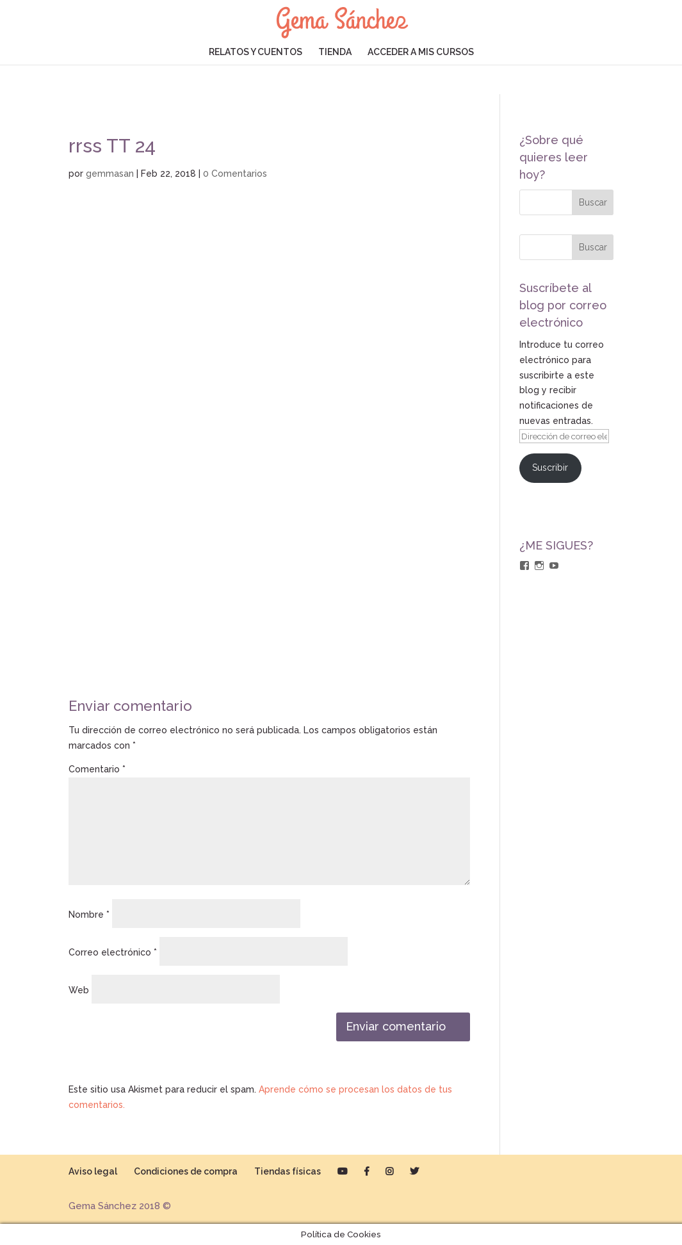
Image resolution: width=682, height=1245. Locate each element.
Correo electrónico (113, 952)
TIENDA (335, 52)
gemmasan (110, 173)
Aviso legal (93, 1171)
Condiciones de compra (186, 1171)
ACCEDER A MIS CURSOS (421, 52)
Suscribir (550, 467)
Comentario (97, 769)
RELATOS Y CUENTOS (255, 52)
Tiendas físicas (287, 1171)
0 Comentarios (235, 173)
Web (79, 990)
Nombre (89, 914)
